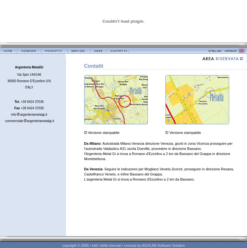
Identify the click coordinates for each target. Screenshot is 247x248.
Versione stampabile (104, 133)
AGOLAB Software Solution (163, 245)
